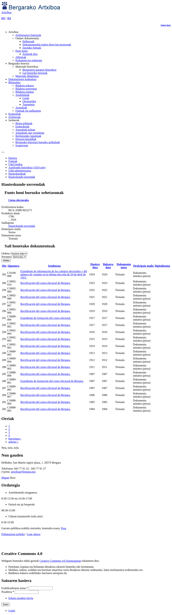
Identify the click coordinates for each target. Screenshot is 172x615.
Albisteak (20, 57)
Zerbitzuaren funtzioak (28, 35)
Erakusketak (22, 126)
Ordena (5, 253)
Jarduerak (13, 120)
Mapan (5, 477)
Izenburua (54, 265)
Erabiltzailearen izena (14, 588)
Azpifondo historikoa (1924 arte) (26, 167)
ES (9, 18)
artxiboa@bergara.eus (23, 471)
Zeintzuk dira (30, 54)
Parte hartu (21, 50)
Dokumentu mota (124, 266)
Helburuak (28, 41)
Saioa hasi (166, 25)
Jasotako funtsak (31, 47)
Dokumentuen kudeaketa (22, 79)
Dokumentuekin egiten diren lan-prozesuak (46, 44)
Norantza (6, 256)
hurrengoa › (14, 438)
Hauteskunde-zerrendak (21, 176)
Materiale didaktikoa (27, 76)
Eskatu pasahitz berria (20, 598)
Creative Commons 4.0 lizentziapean (60, 560)
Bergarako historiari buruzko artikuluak (37, 142)
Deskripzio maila (143, 265)
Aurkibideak (22, 94)
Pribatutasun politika (13, 534)
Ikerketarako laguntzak (28, 135)
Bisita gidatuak (23, 123)
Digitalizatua (162, 265)
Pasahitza (7, 591)
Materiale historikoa (26, 66)
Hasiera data (95, 266)
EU (3, 18)
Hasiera (12, 158)
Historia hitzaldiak (25, 139)
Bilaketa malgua (24, 91)
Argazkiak (21, 107)
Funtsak (12, 161)
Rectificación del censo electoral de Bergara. (45, 283)
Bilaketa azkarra (24, 85)
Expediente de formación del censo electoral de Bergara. (52, 381)
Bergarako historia (18, 63)
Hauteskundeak (17, 173)
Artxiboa (13, 31)
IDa (4, 265)
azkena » (13, 441)
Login (11, 610)
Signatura (13, 265)
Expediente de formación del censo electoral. (45, 318)
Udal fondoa (15, 164)
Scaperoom (21, 145)
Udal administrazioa (19, 170)
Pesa (63, 528)
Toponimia (28, 104)
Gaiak (25, 98)
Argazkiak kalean (25, 129)
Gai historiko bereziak (34, 72)
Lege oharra (33, 534)
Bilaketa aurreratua (26, 88)
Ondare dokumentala (27, 38)
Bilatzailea (14, 82)
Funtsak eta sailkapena (28, 110)
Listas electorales (18, 200)
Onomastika (29, 101)
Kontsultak (14, 113)
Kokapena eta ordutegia (28, 60)
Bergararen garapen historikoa (39, 69)
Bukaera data (108, 266)
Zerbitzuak (14, 117)
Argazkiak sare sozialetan (29, 132)
